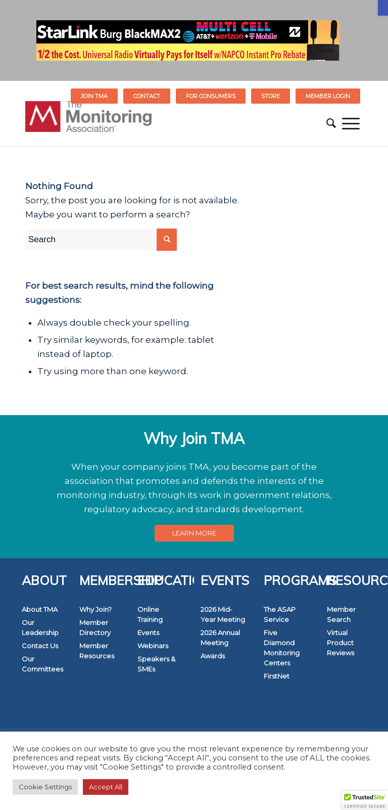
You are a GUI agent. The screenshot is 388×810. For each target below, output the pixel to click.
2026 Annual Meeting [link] (220, 637)
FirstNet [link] (276, 676)
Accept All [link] (105, 787)
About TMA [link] (40, 609)
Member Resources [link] (96, 651)
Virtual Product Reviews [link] (340, 642)
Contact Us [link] (40, 646)
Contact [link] (146, 96)
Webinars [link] (152, 646)
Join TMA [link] (94, 96)
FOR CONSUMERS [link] (210, 96)
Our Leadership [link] (40, 627)
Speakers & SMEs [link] (156, 664)
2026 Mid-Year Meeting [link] (223, 614)
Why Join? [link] (95, 609)
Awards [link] (213, 656)
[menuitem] (94, 96)
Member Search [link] (341, 614)
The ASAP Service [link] (280, 614)
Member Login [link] (328, 96)
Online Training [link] (150, 614)
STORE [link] (270, 96)
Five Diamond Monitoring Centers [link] (282, 647)
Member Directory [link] (95, 627)
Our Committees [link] (42, 664)
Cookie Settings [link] (45, 787)
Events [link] (148, 632)
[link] (383, 8)
